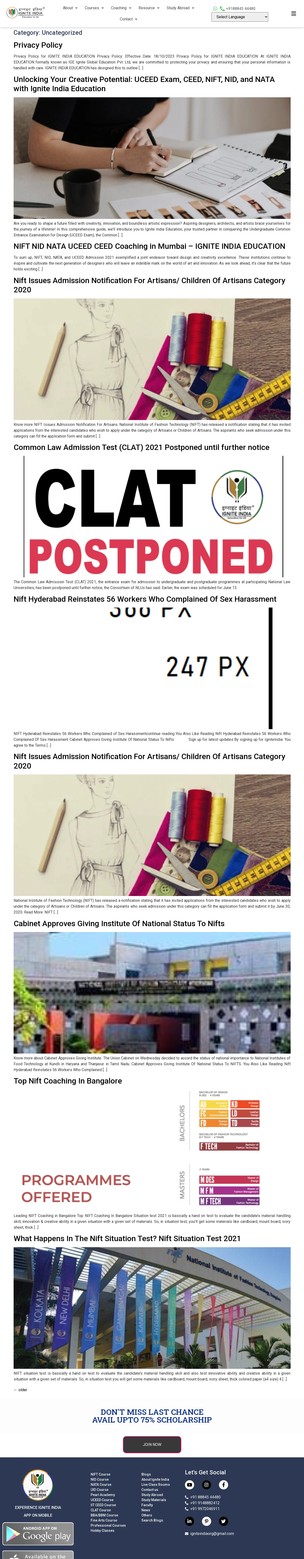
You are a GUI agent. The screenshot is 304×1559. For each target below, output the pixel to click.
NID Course (100, 1479)
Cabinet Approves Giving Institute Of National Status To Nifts (119, 923)
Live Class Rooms (155, 1485)
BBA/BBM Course (104, 1515)
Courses (94, 8)
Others (146, 1515)
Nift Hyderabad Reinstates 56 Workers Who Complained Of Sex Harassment (145, 599)
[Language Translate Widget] (239, 17)
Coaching (121, 8)
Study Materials (153, 1500)
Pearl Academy (103, 1495)
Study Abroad (180, 8)
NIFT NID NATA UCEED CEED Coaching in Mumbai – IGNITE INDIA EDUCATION (149, 246)
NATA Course (101, 1485)
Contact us (149, 1490)
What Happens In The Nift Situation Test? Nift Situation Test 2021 (127, 1238)
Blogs (146, 1474)
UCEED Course (102, 1500)
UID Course (99, 1490)
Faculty (147, 1505)
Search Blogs (152, 1520)
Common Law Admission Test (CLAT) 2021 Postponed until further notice (141, 447)
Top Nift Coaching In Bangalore (68, 1080)
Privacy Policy (38, 45)
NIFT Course (100, 1474)
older (20, 1390)
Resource (149, 8)
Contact (128, 19)
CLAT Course (101, 1510)
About (70, 8)
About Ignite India (155, 1479)
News (145, 1510)
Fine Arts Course (104, 1520)
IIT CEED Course (103, 1505)
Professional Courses (108, 1525)
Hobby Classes (102, 1530)
